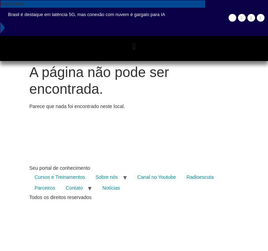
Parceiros (45, 188)
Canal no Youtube (156, 177)
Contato (74, 188)
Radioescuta (200, 177)
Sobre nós (107, 177)
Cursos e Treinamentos (60, 177)
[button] (134, 46)
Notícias (111, 188)
